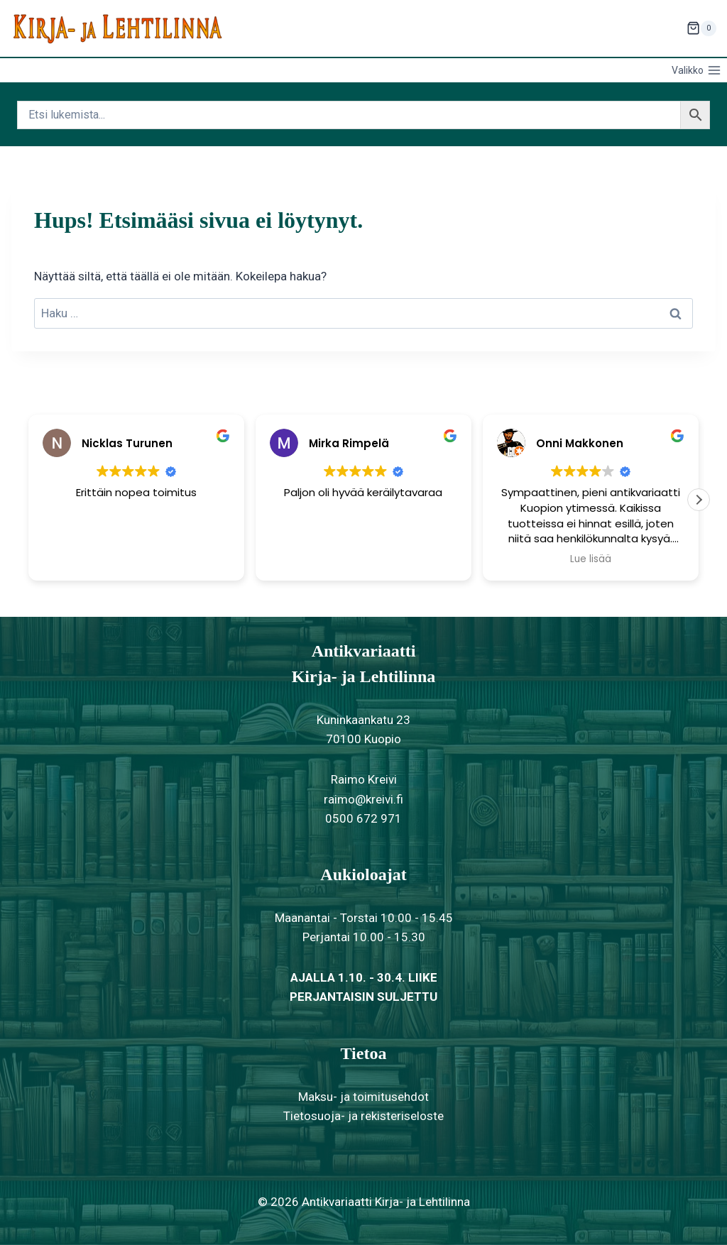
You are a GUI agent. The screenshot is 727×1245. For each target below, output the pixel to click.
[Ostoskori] (701, 28)
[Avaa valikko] (696, 70)
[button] (698, 499)
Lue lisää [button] (590, 559)
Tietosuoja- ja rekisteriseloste (363, 1116)
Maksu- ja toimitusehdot (363, 1097)
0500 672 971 (363, 818)
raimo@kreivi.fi (363, 799)
